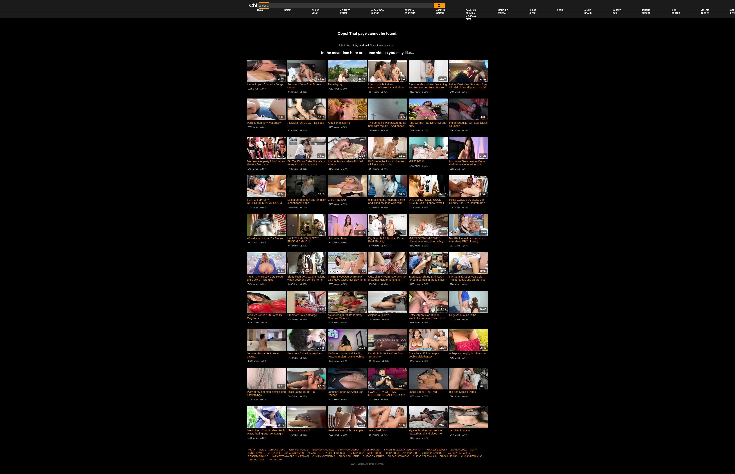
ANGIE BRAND (588, 11)
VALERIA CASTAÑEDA (459, 453)
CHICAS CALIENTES (373, 456)
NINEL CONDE (374, 453)
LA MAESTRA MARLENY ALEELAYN (290, 456)
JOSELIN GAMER (440, 11)
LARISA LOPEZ (532, 11)
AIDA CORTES (675, 11)
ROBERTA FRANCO (258, 456)
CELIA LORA (392, 453)
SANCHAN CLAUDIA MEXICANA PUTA (471, 14)
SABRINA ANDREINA (410, 11)
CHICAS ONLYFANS (349, 456)
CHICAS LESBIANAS (471, 456)
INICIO (260, 10)
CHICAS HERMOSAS (398, 456)
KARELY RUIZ (617, 11)
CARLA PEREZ (356, 453)
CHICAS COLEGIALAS (424, 456)
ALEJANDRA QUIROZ (377, 11)
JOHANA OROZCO (646, 11)
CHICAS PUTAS (256, 459)
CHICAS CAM (275, 459)
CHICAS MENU (315, 11)
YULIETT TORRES (705, 11)
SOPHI (560, 10)
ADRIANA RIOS (410, 453)
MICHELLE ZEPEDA (502, 11)
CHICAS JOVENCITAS (323, 456)
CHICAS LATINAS (449, 456)
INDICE (287, 10)
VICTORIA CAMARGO (433, 453)
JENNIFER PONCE (345, 11)
